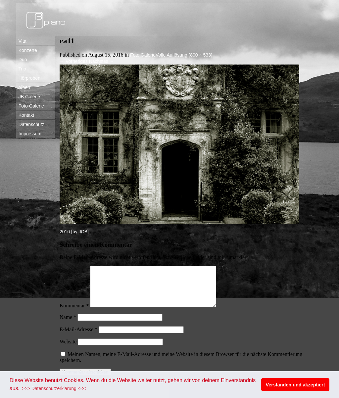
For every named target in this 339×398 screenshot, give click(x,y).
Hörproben (28, 78)
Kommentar (74, 313)
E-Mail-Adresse (78, 337)
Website (68, 349)
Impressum (28, 133)
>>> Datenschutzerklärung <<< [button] (54, 388)
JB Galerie (28, 96)
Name (68, 325)
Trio (21, 68)
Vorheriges (74, 61)
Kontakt (25, 115)
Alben (23, 87)
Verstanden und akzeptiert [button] (295, 384)
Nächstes (101, 61)
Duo (21, 59)
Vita (21, 41)
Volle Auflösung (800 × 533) (184, 55)
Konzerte (26, 50)
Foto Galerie (30, 106)
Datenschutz (30, 124)
